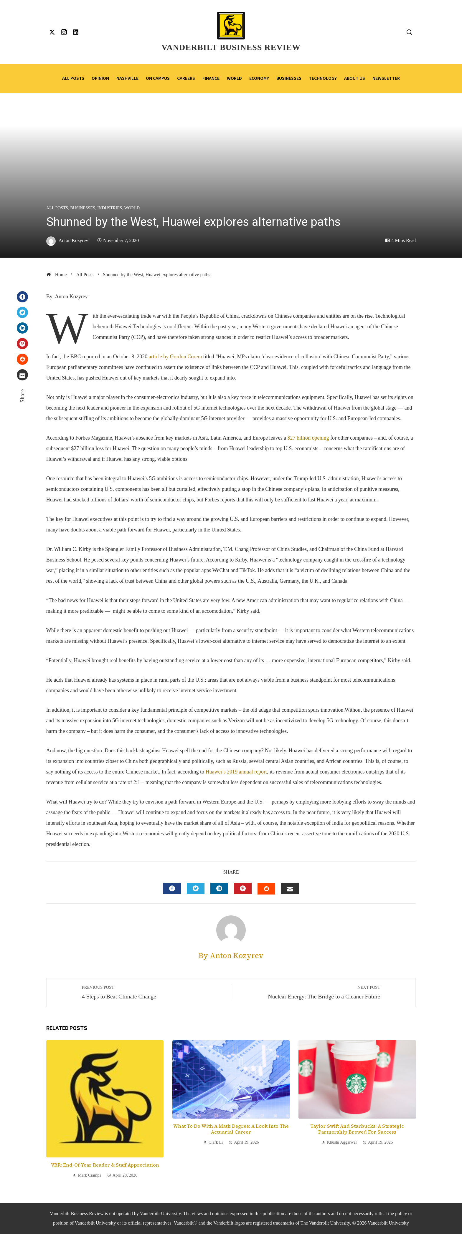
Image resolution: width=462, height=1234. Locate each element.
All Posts (57, 208)
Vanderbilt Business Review (231, 47)
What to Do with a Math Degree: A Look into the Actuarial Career (231, 1129)
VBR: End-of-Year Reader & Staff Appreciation (105, 1165)
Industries (109, 208)
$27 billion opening (308, 438)
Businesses (82, 208)
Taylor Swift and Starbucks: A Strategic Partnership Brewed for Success (357, 1129)
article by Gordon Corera (175, 357)
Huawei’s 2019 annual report (236, 772)
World (132, 208)
